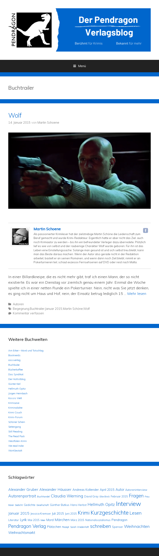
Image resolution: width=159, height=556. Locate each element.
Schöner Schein (16, 421)
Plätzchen (54, 527)
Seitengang (14, 426)
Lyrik (23, 519)
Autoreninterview (136, 489)
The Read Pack (16, 436)
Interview (128, 503)
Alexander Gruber (23, 489)
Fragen (136, 496)
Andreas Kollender (85, 490)
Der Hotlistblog (16, 379)
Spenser (117, 526)
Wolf (15, 115)
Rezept (65, 527)
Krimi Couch (15, 412)
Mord (50, 520)
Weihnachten (137, 526)
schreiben (100, 526)
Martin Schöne (73, 309)
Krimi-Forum (15, 417)
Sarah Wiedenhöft (79, 527)
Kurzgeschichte (109, 512)
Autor (120, 489)
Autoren (18, 304)
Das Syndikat (15, 374)
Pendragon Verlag (27, 526)
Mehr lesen (136, 293)
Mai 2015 (34, 520)
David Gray (91, 496)
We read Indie (16, 445)
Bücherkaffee (15, 369)
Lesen (136, 513)
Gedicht (19, 505)
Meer (43, 520)
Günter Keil (14, 383)
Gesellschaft (42, 505)
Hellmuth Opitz (17, 388)
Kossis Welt (15, 398)
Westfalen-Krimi (17, 441)
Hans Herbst (78, 505)
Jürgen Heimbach (18, 393)
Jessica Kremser (40, 513)
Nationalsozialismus (98, 520)
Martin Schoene (47, 229)
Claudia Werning (67, 495)
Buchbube (13, 364)
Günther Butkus (59, 505)
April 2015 (107, 490)
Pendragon (119, 520)
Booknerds (14, 355)
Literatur (13, 520)
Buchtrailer (37, 309)
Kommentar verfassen (28, 313)
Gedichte (29, 505)
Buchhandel (43, 496)
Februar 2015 (119, 496)
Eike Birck (105, 496)
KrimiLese (13, 402)
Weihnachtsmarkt (21, 532)
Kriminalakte (15, 407)
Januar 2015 (53, 309)
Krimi (83, 512)
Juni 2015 (71, 513)
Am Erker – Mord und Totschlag (25, 350)
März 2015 (77, 520)
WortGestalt (15, 450)
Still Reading (15, 431)
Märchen (62, 519)
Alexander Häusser (55, 489)
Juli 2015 (58, 513)
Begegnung (21, 309)
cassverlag (14, 360)
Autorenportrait (22, 495)
